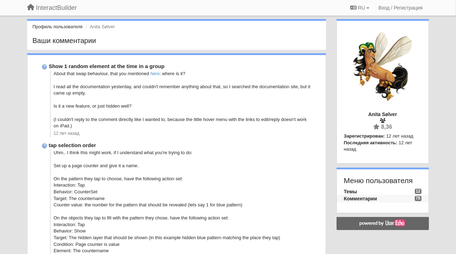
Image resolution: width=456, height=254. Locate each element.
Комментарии (360, 198)
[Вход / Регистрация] (400, 8)
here (155, 73)
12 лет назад (66, 133)
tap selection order (72, 145)
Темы (350, 191)
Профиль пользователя (57, 26)
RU (359, 8)
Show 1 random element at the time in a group (106, 66)
